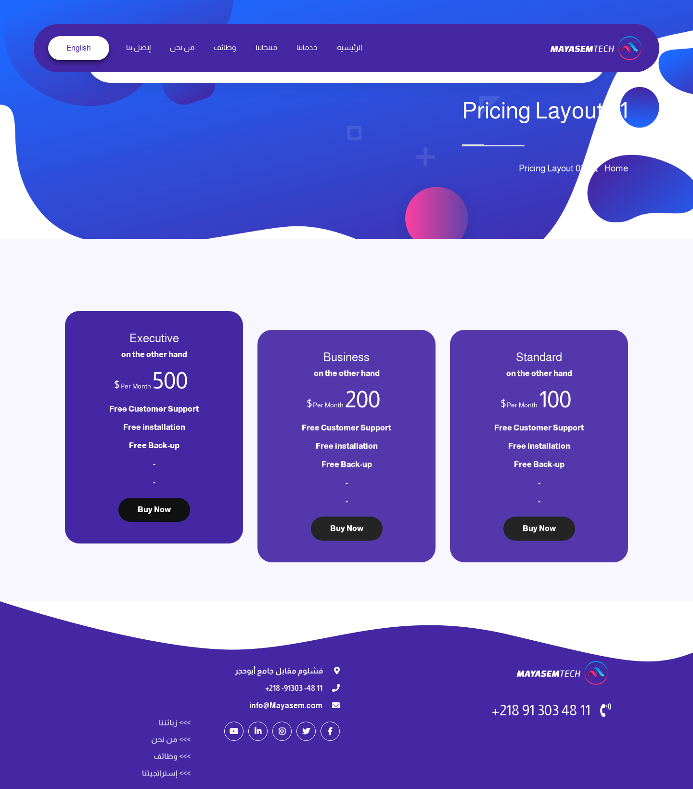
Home (614, 168)
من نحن (182, 47)
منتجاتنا (266, 47)
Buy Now (539, 595)
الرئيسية (349, 47)
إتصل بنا (138, 47)
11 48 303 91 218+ (541, 710)
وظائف (225, 47)
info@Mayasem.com (285, 705)
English (78, 48)
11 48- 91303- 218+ (293, 688)
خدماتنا (307, 47)
